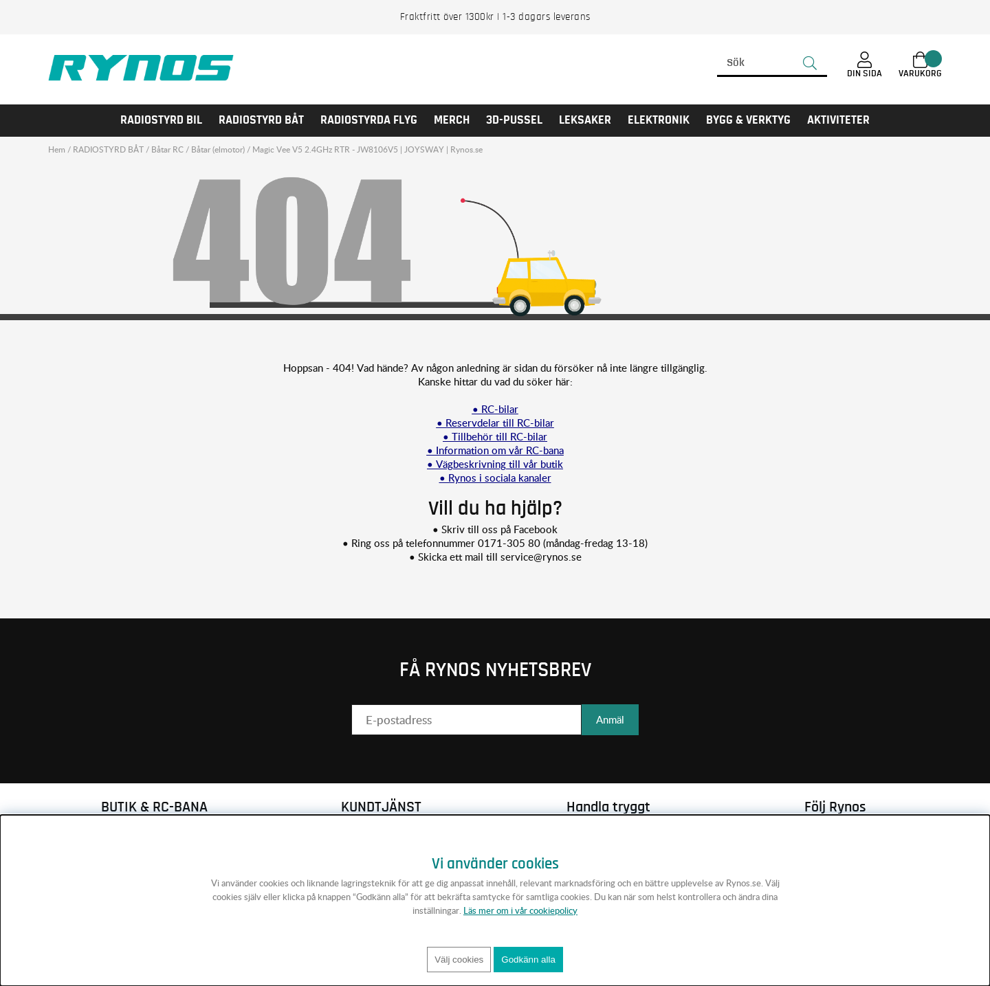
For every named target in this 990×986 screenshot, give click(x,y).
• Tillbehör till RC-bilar (495, 436)
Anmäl (610, 719)
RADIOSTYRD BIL (161, 120)
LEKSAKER (585, 120)
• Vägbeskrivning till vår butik (495, 464)
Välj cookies (458, 959)
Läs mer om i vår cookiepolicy (520, 910)
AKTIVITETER (838, 120)
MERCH (452, 120)
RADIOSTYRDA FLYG (368, 120)
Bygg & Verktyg (748, 120)
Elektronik (659, 120)
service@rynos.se (541, 556)
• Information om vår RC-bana (495, 450)
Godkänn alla (528, 959)
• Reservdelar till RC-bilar (495, 422)
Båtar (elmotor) (218, 149)
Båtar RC (167, 149)
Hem (56, 149)
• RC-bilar (495, 409)
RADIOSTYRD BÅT (261, 120)
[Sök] (772, 63)
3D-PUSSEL (514, 120)
